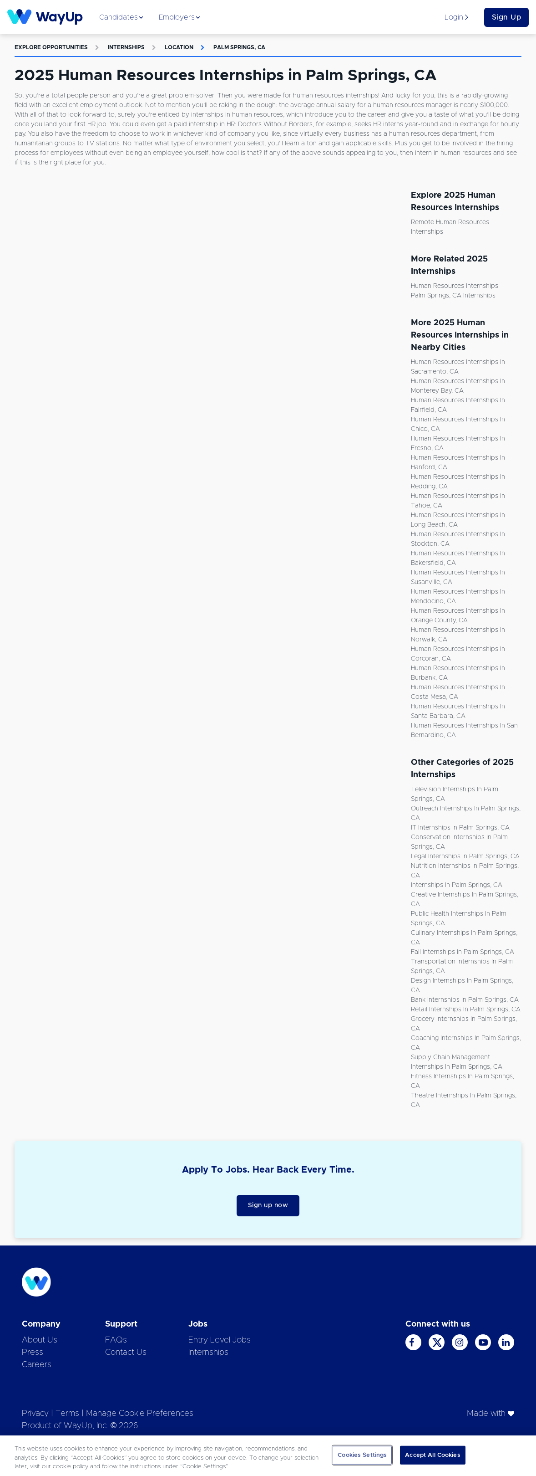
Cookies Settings (362, 1455)
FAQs (116, 1340)
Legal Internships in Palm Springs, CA (465, 856)
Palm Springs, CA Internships (453, 295)
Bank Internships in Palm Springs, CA (465, 1000)
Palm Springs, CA (239, 47)
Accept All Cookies (432, 1455)
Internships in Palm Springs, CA (456, 885)
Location (179, 47)
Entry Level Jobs (219, 1340)
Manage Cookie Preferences (139, 1413)
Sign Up (506, 17)
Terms (67, 1413)
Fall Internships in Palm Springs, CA (462, 952)
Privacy (35, 1413)
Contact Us (126, 1352)
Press (32, 1352)
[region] (268, 1455)
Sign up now (268, 1205)
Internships (126, 47)
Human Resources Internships (454, 286)
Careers (36, 1365)
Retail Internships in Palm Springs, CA (466, 1009)
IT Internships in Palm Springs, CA (460, 828)
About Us (39, 1340)
